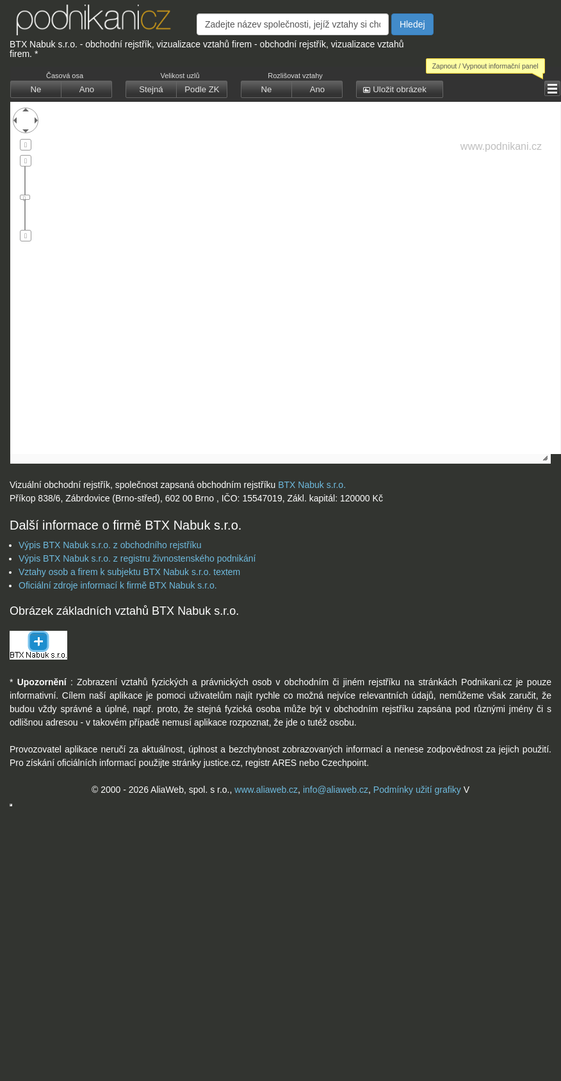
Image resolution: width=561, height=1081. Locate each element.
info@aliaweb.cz (335, 789)
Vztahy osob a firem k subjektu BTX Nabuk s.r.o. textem (129, 572)
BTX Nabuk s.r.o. (312, 485)
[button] (35, 90)
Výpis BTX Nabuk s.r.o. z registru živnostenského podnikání (137, 558)
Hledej (412, 24)
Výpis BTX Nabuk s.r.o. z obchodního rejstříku (110, 545)
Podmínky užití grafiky (417, 789)
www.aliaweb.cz (266, 789)
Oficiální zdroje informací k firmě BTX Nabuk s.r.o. (118, 585)
